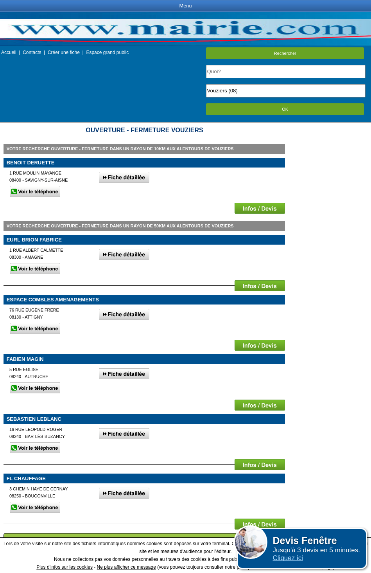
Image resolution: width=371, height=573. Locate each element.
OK (285, 109)
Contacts (32, 52)
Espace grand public (107, 52)
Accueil (8, 52)
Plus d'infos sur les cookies (64, 567)
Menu (185, 6)
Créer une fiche (64, 52)
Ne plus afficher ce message (126, 567)
